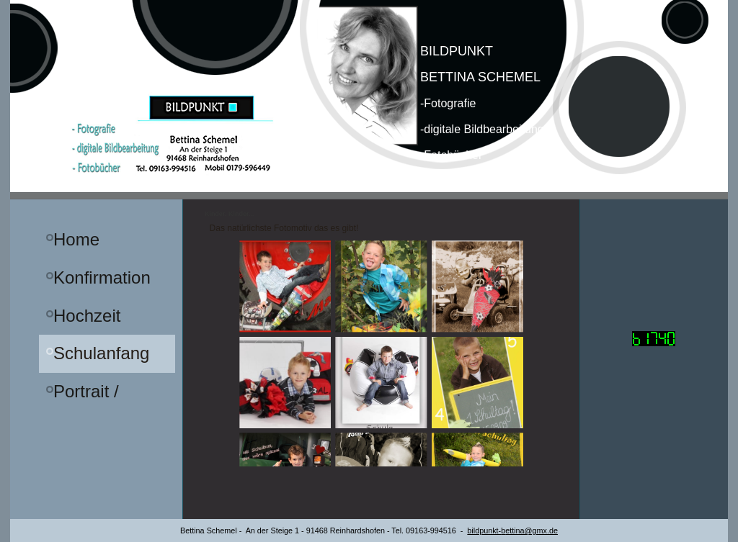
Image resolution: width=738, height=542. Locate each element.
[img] (369, 99)
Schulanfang (101, 353)
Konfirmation (102, 277)
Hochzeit (86, 315)
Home (76, 239)
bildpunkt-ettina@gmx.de (512, 530)
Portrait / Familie (86, 396)
